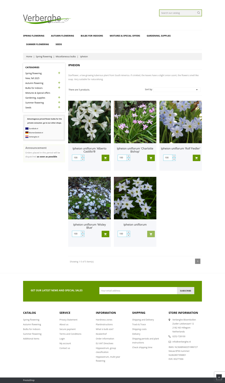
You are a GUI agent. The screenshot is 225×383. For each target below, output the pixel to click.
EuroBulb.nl (33, 128)
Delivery (136, 333)
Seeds (59, 44)
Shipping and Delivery (143, 319)
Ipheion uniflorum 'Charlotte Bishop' (135, 150)
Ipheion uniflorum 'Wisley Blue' (89, 226)
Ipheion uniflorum (135, 224)
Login (62, 338)
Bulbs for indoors (92, 35)
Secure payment (67, 329)
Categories (32, 67)
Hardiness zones (104, 319)
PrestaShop (29, 380)
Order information (105, 338)
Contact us (64, 348)
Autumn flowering (62, 35)
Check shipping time (142, 347)
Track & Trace (139, 324)
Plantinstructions (104, 324)
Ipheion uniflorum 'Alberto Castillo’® (90, 150)
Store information (183, 313)
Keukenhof (101, 333)
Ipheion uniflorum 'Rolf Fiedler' (180, 148)
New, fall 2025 (32, 78)
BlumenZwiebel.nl (36, 132)
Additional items (31, 338)
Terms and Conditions (70, 333)
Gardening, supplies (159, 35)
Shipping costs (139, 329)
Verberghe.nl (34, 137)
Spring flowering (33, 35)
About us (63, 324)
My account (65, 343)
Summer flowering (37, 44)
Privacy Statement (68, 319)
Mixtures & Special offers (125, 35)
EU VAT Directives (104, 343)
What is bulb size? (104, 329)
